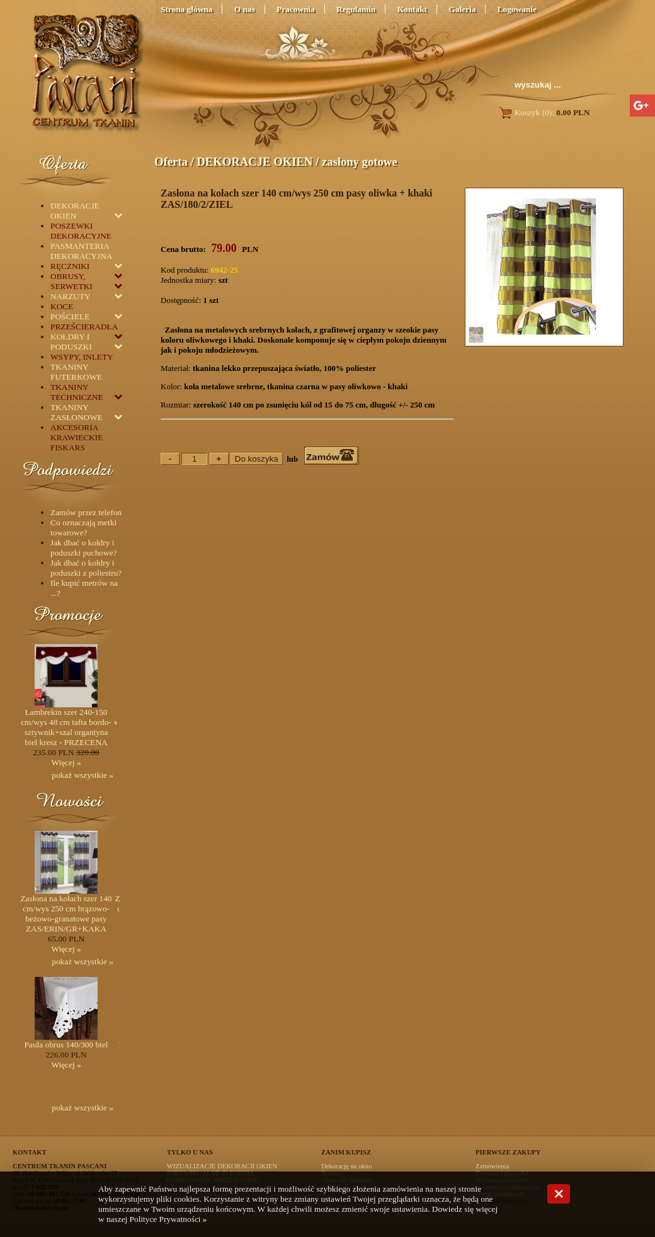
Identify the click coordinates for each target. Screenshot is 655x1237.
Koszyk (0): (544, 112)
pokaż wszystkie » (82, 775)
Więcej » (66, 762)
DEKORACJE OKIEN (254, 161)
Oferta (171, 161)
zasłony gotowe (359, 161)
